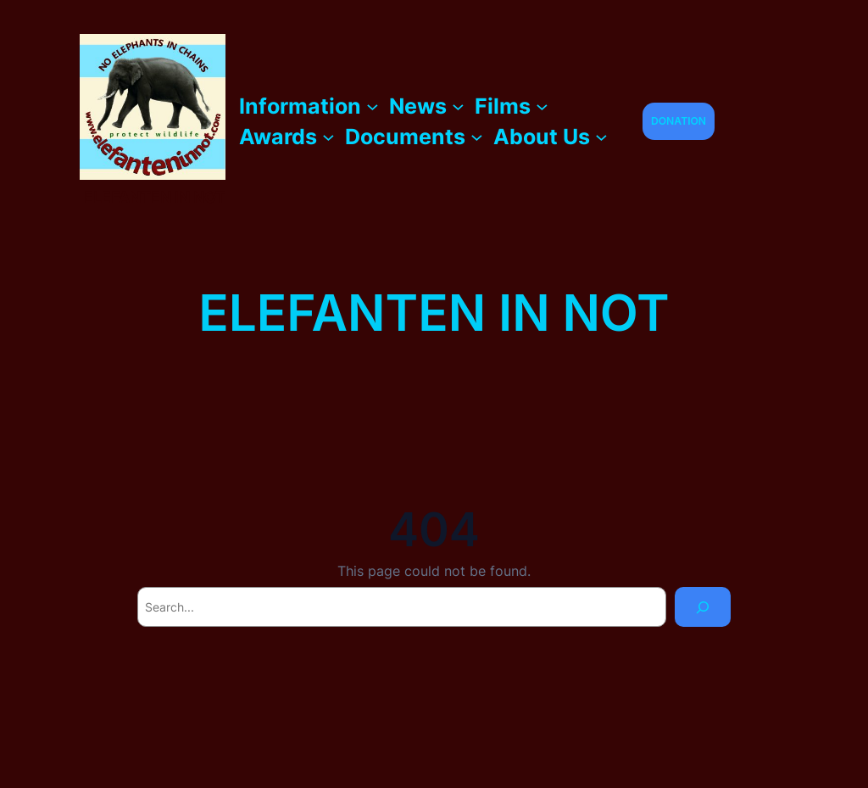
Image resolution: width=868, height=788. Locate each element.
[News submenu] (458, 105)
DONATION (678, 121)
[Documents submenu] (476, 136)
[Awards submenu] (328, 136)
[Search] (703, 607)
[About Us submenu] (601, 136)
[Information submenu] (372, 105)
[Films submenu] (542, 105)
